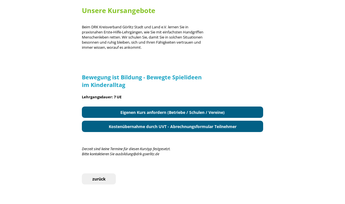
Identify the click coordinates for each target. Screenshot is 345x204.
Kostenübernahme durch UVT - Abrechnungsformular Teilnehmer (173, 126)
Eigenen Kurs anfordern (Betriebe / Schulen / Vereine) (172, 112)
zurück (99, 179)
